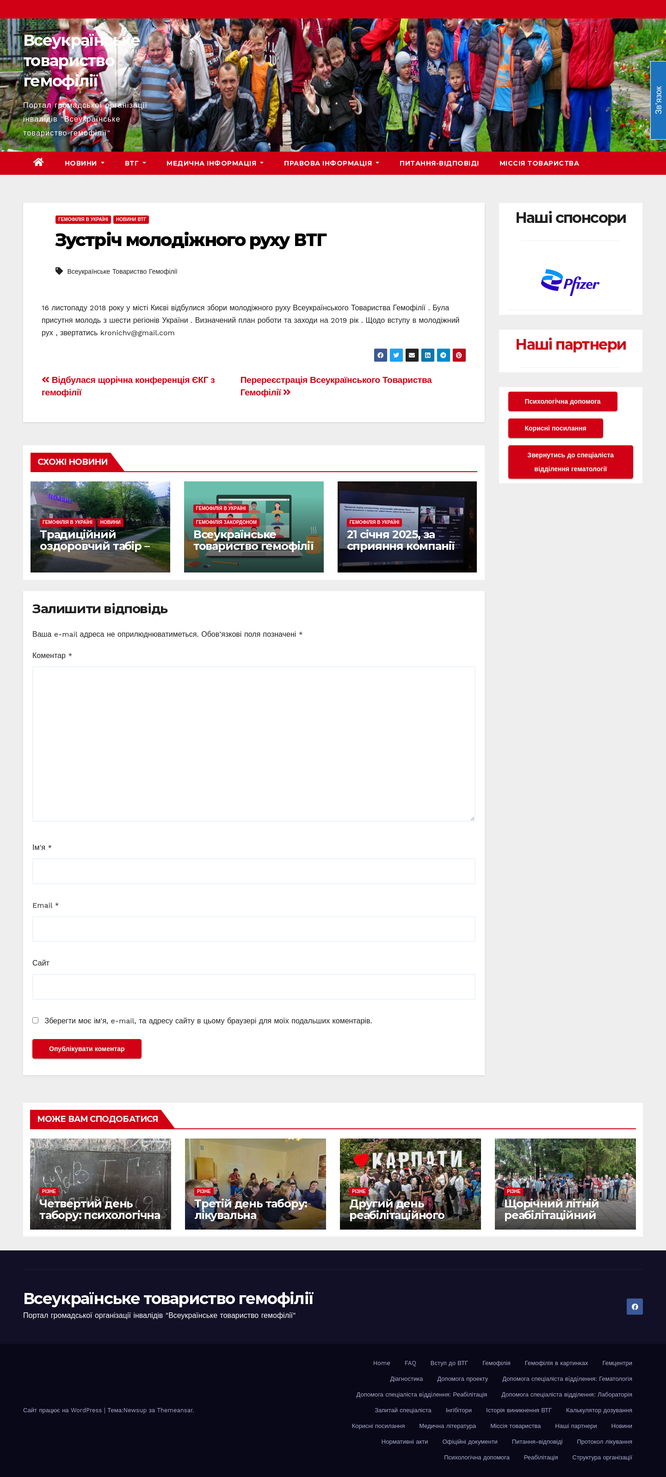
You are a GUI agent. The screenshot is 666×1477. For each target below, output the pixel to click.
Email (45, 905)
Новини (85, 163)
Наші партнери (570, 344)
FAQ (410, 1363)
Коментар (52, 655)
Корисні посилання (555, 428)
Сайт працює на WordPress (63, 1410)
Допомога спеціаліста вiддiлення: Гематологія (567, 1378)
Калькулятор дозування (599, 1410)
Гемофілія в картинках (556, 1363)
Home (381, 1363)
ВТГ (136, 163)
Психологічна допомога (563, 401)
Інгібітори (459, 1410)
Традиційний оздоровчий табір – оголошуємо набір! (94, 546)
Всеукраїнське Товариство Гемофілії (122, 271)
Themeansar (174, 1410)
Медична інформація (215, 163)
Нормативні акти (405, 1441)
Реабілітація (541, 1457)
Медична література (447, 1425)
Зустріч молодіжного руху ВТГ (191, 240)
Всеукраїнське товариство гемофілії (81, 61)
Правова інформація (331, 163)
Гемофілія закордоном (226, 522)
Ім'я (42, 847)
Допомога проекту (462, 1378)
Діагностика (406, 1378)
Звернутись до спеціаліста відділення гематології (570, 462)
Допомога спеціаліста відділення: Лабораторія (566, 1394)
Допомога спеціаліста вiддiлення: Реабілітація (422, 1394)
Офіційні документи (469, 1441)
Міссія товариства (540, 163)
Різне (49, 1191)
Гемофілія (496, 1363)
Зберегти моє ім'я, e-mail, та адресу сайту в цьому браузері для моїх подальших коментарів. (208, 1020)
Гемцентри (618, 1363)
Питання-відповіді (439, 163)
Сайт (40, 963)
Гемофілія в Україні (83, 219)
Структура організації (602, 1457)
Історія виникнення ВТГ (519, 1410)
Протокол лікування (604, 1441)
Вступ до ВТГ (449, 1363)
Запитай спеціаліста (403, 1410)
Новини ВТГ (131, 219)
